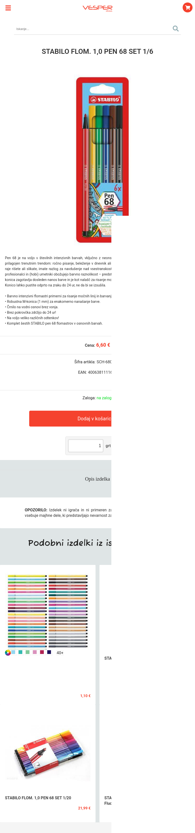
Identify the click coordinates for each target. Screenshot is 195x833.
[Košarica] (188, 7)
